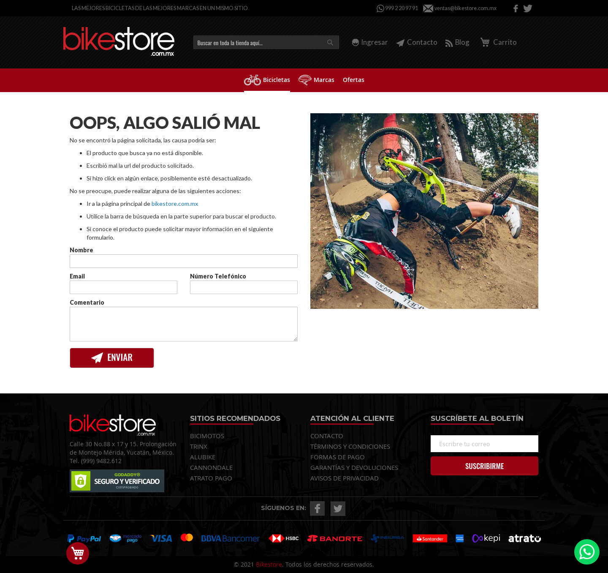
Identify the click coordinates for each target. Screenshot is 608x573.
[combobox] (266, 42)
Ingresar (374, 42)
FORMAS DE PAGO (337, 457)
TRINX (198, 446)
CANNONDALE (211, 467)
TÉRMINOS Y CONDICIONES (350, 446)
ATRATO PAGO (211, 478)
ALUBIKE (202, 457)
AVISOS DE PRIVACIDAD (344, 478)
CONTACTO (326, 435)
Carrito (497, 42)
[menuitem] (267, 80)
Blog (457, 42)
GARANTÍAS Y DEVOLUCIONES (354, 467)
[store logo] (118, 41)
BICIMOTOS (207, 435)
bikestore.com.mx (175, 203)
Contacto (416, 42)
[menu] (304, 80)
